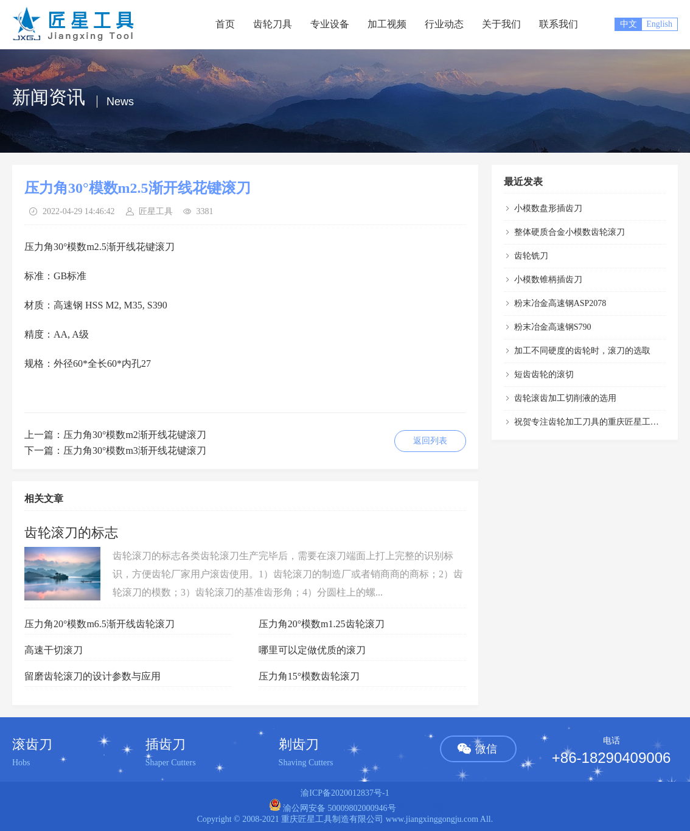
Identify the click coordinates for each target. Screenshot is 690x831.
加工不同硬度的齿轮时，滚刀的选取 (582, 350)
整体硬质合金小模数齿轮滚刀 (569, 232)
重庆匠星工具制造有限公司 (332, 819)
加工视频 (387, 24)
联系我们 (558, 24)
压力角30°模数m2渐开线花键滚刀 (134, 434)
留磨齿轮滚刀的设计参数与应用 (92, 676)
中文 (628, 24)
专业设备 (329, 24)
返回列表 (430, 440)
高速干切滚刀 (53, 650)
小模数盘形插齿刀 (548, 208)
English (659, 24)
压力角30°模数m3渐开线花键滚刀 (134, 450)
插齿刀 (165, 744)
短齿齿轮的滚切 (544, 374)
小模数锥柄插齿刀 (548, 279)
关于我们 (501, 24)
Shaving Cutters (306, 762)
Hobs (21, 762)
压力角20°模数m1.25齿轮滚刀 (322, 624)
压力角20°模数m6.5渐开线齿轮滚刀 (99, 624)
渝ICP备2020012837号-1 (345, 793)
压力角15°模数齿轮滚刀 (309, 676)
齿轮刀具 (272, 24)
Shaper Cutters (170, 762)
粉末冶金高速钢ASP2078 (560, 303)
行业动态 (444, 24)
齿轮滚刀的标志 (71, 532)
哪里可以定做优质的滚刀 (312, 650)
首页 (225, 24)
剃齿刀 (299, 744)
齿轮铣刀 (531, 255)
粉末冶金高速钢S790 (552, 327)
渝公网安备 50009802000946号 (332, 808)
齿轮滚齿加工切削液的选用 (565, 398)
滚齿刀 (32, 744)
